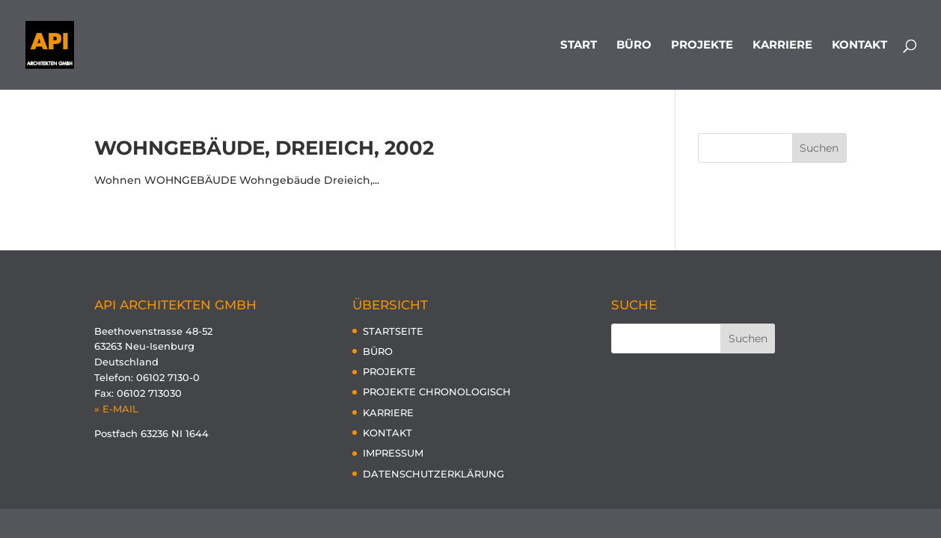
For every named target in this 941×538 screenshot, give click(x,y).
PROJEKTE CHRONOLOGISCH (437, 392)
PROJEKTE (702, 46)
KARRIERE (782, 46)
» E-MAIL (116, 409)
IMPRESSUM (393, 453)
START (578, 46)
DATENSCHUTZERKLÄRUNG (433, 474)
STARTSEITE (393, 331)
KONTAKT (859, 46)
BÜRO (634, 46)
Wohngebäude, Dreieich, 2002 (264, 148)
